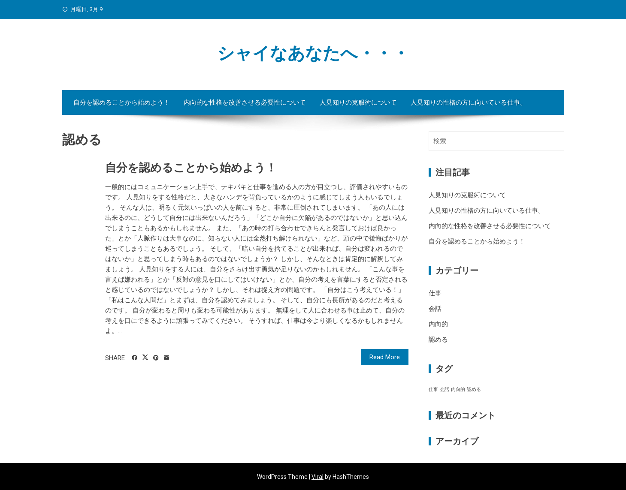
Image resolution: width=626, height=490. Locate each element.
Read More (384, 357)
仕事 (435, 293)
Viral (317, 476)
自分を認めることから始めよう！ (121, 102)
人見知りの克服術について (358, 102)
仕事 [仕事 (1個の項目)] (433, 389)
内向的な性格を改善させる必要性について (245, 102)
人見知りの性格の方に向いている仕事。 (468, 102)
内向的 (438, 324)
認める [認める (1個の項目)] (474, 389)
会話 (435, 309)
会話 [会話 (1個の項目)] (444, 389)
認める (438, 339)
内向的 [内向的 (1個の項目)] (458, 389)
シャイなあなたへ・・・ (313, 53)
